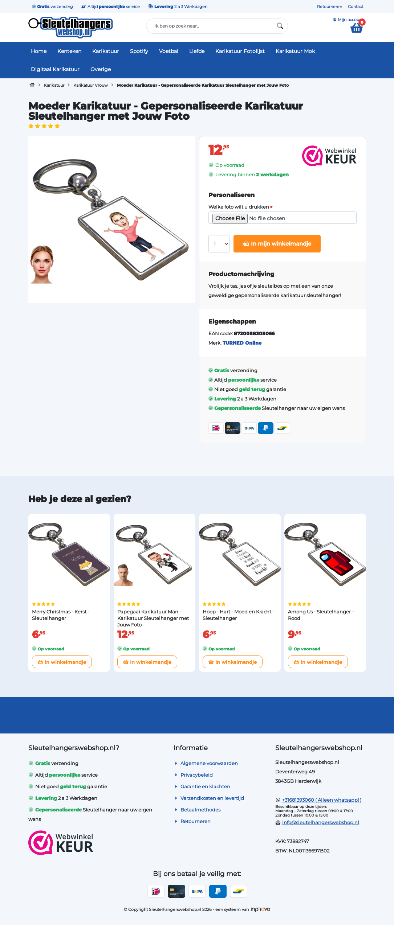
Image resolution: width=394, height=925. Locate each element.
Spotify (139, 51)
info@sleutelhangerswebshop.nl (320, 822)
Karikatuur (105, 51)
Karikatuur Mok (295, 51)
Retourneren (329, 6)
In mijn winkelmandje (277, 243)
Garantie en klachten (202, 786)
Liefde (196, 51)
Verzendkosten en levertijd (209, 798)
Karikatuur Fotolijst (240, 51)
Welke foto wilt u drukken (238, 207)
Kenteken (69, 51)
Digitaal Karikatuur (55, 69)
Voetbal (168, 51)
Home (38, 51)
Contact (355, 6)
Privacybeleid (193, 775)
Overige (100, 69)
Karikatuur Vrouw (90, 85)
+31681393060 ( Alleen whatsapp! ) (321, 800)
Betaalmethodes (197, 810)
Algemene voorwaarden (206, 763)
